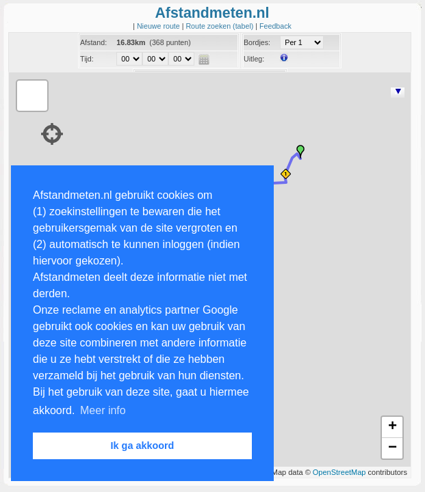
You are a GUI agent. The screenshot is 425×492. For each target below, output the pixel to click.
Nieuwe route (159, 26)
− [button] (392, 448)
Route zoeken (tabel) (220, 26)
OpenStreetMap (339, 472)
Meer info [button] (103, 410)
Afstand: (93, 42)
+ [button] (392, 427)
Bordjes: (257, 42)
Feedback (275, 26)
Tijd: (87, 59)
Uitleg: (254, 59)
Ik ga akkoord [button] (143, 445)
